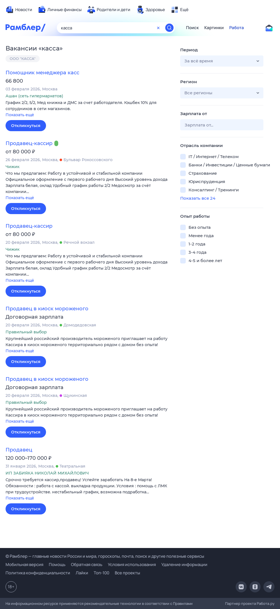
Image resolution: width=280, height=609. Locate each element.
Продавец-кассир (29, 143)
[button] (89, 109)
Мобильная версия (24, 564)
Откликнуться (25, 125)
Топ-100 (101, 573)
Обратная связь (86, 564)
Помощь (57, 564)
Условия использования (132, 564)
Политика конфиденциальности (38, 573)
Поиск (192, 28)
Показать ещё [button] (20, 114)
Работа (236, 28)
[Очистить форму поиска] (158, 27)
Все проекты (127, 573)
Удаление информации (184, 564)
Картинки (214, 28)
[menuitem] (19, 10)
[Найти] (169, 27)
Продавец (19, 450)
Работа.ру (265, 603)
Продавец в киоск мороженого (47, 309)
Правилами (183, 603)
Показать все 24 (197, 198)
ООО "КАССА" (22, 58)
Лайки (82, 573)
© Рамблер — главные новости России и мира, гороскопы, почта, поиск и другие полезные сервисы (105, 556)
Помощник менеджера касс (42, 73)
